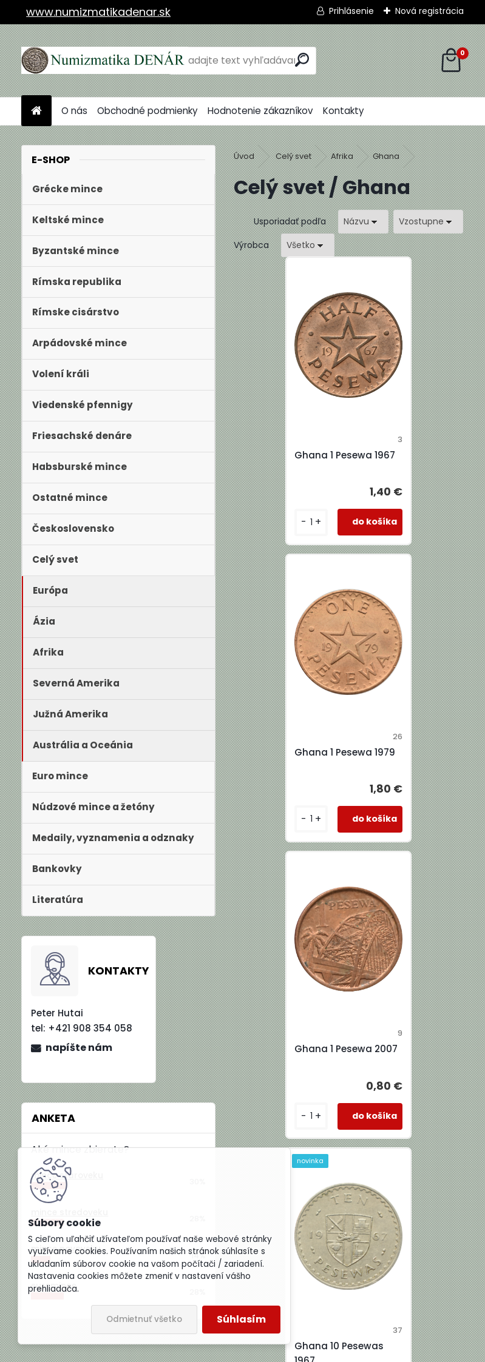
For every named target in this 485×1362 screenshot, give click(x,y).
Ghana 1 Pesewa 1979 (412, 455)
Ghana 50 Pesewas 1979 (408, 1070)
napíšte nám (79, 1048)
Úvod (244, 156)
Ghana (386, 156)
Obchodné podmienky (147, 110)
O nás (74, 110)
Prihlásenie (351, 11)
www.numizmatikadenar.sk (98, 11)
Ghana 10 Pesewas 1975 (291, 1070)
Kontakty (343, 110)
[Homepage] (36, 111)
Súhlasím (241, 1319)
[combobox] (363, 221)
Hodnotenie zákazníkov (260, 110)
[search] (302, 60)
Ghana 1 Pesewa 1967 (297, 455)
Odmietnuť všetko (144, 1319)
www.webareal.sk (292, 1350)
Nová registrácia (429, 11)
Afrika (342, 156)
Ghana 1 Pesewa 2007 (298, 759)
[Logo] (104, 60)
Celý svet (293, 156)
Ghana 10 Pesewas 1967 (406, 759)
